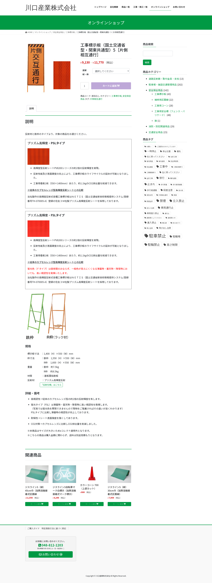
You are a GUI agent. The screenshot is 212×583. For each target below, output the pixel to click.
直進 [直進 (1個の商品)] (175, 195)
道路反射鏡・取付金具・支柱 (164, 78)
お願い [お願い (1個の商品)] (149, 146)
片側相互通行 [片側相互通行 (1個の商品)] (163, 195)
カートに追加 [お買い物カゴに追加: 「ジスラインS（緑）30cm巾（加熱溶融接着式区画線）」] (118, 504)
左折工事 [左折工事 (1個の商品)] (150, 178)
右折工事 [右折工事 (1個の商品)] (173, 157)
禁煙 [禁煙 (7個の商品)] (163, 200)
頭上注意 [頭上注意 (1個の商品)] (150, 228)
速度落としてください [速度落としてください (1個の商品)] (154, 218)
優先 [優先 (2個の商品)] (179, 151)
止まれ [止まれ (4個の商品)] (151, 184)
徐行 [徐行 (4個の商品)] (162, 178)
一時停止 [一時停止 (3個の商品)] (151, 151)
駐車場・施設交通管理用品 (163, 84)
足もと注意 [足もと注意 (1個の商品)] (150, 208)
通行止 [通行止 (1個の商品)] (167, 213)
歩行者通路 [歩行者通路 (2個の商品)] (152, 190)
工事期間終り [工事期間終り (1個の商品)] (151, 172)
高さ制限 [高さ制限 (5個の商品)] (172, 244)
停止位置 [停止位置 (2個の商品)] (167, 151)
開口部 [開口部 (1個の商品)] (164, 223)
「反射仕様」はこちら (51, 384)
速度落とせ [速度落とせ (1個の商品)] (171, 218)
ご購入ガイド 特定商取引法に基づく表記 (46, 528)
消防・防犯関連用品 (159, 126)
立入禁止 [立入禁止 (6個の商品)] (178, 201)
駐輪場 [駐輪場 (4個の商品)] (176, 236)
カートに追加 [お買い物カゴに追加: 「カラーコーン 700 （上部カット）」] (90, 504)
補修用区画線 (162, 99)
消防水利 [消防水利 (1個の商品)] (150, 195)
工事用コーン (161, 105)
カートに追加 (110, 85)
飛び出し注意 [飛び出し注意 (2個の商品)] (165, 227)
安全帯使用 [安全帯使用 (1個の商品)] (174, 161)
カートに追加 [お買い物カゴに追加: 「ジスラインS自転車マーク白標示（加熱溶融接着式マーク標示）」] (63, 504)
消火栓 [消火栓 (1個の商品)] (180, 190)
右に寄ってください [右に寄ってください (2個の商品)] (156, 156)
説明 (31, 108)
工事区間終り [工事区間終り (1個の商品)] (178, 167)
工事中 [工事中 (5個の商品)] (164, 166)
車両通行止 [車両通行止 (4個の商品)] (167, 207)
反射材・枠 (85, 72)
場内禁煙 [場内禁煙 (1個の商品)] (150, 161)
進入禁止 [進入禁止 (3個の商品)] (151, 222)
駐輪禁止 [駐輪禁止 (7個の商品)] (154, 244)
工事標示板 (116, 95)
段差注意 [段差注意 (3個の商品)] (168, 190)
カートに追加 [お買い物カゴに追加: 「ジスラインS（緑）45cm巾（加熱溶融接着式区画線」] (35, 504)
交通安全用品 (156, 132)
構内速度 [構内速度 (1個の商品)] (173, 178)
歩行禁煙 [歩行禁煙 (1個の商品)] (164, 184)
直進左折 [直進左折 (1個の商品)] (150, 201)
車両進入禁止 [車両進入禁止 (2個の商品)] (153, 213)
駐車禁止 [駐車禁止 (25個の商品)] (157, 236)
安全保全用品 (156, 90)
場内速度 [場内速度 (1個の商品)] (162, 161)
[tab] (31, 108)
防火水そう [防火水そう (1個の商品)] (176, 223)
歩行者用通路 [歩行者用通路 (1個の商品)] (177, 184)
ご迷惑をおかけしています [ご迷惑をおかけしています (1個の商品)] (166, 146)
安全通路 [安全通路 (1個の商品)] (150, 167)
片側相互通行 (96, 98)
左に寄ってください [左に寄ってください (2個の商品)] (171, 172)
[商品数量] (84, 85)
